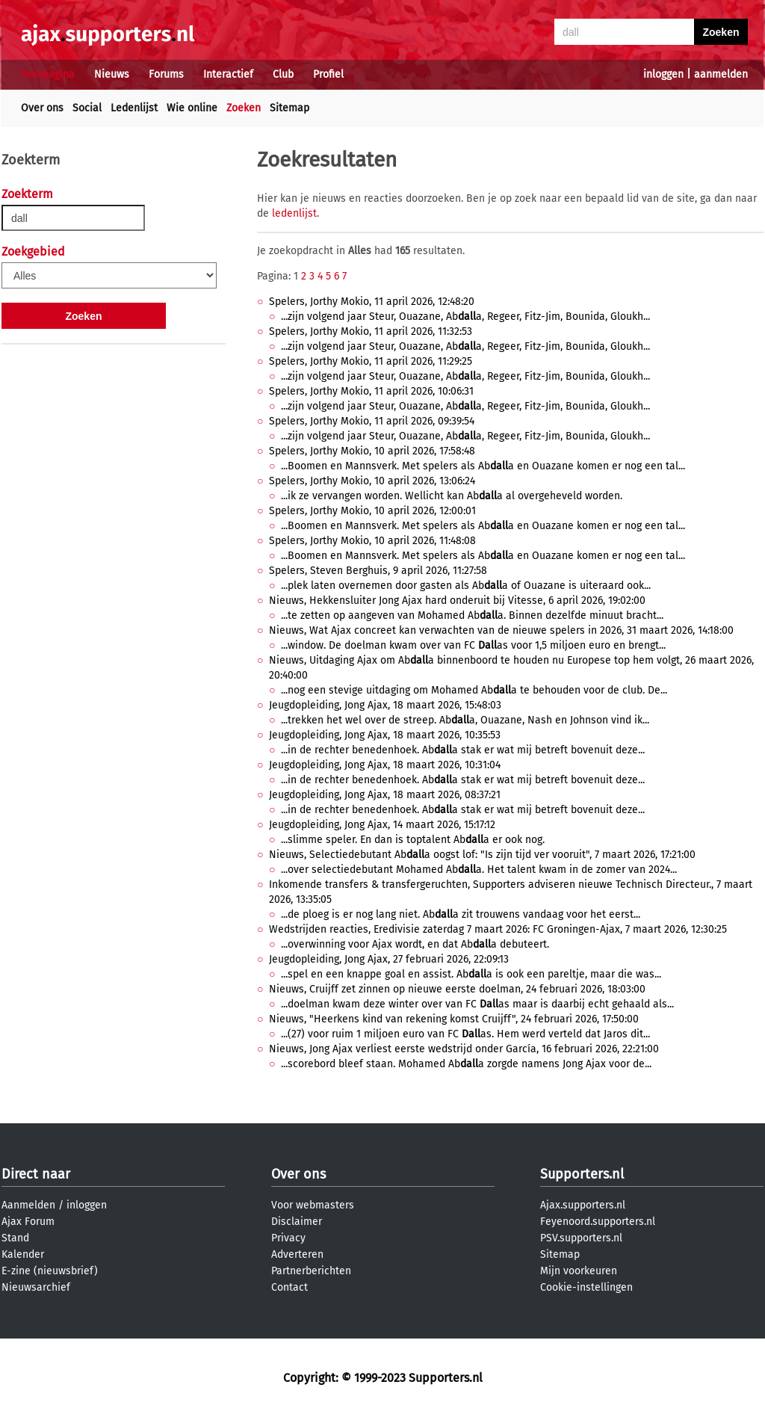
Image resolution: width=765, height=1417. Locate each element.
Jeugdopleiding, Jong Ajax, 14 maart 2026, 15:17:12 (382, 824)
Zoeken (243, 108)
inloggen (663, 74)
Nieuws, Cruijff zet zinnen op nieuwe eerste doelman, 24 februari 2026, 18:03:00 (457, 989)
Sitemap (289, 108)
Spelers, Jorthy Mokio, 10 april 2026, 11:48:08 (372, 540)
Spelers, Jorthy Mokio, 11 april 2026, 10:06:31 (371, 391)
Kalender (22, 1254)
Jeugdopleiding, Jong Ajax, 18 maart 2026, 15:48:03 (385, 705)
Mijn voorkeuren (578, 1271)
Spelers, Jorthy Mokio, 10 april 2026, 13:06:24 (372, 481)
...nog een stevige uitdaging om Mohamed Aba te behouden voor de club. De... (474, 690)
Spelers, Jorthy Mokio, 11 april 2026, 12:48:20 (371, 301)
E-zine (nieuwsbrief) (49, 1271)
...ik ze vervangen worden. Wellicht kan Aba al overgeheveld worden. (451, 496)
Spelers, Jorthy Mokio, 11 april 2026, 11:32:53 (370, 331)
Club (283, 74)
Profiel (328, 74)
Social (87, 108)
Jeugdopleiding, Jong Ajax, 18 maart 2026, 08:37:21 (385, 794)
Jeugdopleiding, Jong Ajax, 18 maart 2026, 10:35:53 (385, 735)
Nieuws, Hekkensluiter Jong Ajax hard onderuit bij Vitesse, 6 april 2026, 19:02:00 (457, 600)
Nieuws (111, 74)
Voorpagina (48, 74)
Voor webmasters (312, 1205)
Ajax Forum (28, 1221)
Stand (15, 1238)
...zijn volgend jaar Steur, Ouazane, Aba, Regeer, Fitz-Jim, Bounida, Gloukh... (465, 316)
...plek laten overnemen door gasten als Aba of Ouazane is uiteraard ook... (466, 585)
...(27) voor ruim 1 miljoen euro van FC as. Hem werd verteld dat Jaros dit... (465, 1034)
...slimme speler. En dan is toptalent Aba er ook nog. (413, 839)
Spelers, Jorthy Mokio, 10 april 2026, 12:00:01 (372, 510)
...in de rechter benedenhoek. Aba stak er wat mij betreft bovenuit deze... (463, 750)
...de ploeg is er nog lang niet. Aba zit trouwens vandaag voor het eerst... (460, 914)
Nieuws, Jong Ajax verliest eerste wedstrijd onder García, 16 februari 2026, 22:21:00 (464, 1049)
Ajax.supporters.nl (582, 1205)
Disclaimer (296, 1221)
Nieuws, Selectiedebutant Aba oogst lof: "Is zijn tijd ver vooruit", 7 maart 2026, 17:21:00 (482, 854)
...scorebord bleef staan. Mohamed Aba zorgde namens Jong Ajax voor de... (466, 1064)
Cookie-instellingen (586, 1287)
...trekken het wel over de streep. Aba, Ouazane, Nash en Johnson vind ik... (465, 720)
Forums (166, 74)
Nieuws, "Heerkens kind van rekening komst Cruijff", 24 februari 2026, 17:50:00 (454, 1019)
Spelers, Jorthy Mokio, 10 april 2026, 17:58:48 (372, 451)
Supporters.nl (582, 1174)
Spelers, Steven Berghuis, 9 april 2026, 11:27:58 (378, 570)
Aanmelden (28, 1205)
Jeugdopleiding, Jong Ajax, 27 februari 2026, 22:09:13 (389, 959)
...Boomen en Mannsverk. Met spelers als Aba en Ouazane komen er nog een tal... (483, 466)
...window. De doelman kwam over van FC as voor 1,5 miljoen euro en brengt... (473, 645)
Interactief (228, 74)
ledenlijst (294, 213)
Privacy (288, 1238)
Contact (289, 1287)
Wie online (192, 108)
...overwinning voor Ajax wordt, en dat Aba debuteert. (415, 944)
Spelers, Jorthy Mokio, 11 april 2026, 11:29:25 (370, 361)
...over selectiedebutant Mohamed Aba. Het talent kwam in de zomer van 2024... (479, 869)
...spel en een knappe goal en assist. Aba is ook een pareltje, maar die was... (471, 974)
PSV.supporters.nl (581, 1238)
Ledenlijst (134, 108)
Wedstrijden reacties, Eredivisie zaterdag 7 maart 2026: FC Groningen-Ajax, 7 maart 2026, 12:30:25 (498, 929)
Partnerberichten (311, 1271)
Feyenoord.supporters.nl (597, 1221)
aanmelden (721, 74)
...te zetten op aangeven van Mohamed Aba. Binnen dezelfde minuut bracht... (472, 615)
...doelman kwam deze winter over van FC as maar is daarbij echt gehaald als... (477, 1004)
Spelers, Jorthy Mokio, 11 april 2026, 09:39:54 (371, 421)
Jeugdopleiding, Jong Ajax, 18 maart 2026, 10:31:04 (385, 765)
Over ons (42, 108)
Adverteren (297, 1254)
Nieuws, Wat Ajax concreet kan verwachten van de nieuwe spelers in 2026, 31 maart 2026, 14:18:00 (501, 630)
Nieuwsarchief (35, 1287)
